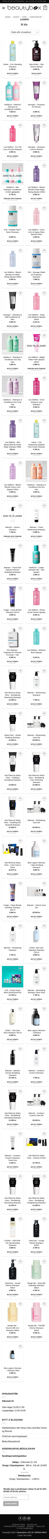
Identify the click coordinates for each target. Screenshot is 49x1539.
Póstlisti (40, 1526)
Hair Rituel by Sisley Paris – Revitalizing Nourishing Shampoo (12, 1200)
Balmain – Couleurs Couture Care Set (36, 1114)
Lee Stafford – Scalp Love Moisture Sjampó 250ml (36, 317)
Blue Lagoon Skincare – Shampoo (36, 1031)
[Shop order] (24, 32)
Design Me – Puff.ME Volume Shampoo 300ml (36, 1328)
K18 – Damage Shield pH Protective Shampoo (36, 274)
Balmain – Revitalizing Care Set (36, 821)
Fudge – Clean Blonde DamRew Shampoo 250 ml (12, 907)
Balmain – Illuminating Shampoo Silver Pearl (36, 991)
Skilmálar (32, 1525)
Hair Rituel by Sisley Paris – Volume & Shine (36, 1157)
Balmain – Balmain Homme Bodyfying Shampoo (12, 1073)
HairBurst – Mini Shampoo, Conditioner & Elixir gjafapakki (12, 189)
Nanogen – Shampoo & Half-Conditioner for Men (12, 317)
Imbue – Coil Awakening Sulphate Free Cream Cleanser (36, 444)
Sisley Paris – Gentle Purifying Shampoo (12, 736)
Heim (7, 17)
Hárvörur (36, 17)
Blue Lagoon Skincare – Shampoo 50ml (12, 1369)
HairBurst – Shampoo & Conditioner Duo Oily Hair (12, 359)
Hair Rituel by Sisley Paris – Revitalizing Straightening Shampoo (36, 1200)
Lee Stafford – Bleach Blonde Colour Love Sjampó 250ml (12, 487)
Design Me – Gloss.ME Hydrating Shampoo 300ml (36, 1285)
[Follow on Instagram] (25, 1518)
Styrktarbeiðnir (25, 1528)
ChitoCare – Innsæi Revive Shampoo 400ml (12, 1285)
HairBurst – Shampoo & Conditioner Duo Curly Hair (12, 402)
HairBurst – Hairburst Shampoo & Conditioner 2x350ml (12, 107)
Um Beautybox (18, 1525)
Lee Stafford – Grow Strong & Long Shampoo (36, 402)
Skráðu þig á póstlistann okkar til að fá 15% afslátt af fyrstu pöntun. (24, 1490)
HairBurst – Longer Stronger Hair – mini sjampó (36, 570)
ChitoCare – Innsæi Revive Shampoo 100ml (36, 1243)
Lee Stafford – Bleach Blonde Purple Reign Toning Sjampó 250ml (36, 189)
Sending (30, 1526)
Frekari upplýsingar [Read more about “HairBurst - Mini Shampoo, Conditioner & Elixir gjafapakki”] (12, 198)
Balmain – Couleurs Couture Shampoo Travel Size (12, 1158)
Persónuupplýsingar (14, 1526)
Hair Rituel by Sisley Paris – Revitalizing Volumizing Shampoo (12, 695)
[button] (3, 8)
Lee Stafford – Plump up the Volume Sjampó (36, 611)
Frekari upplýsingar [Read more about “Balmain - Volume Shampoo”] (12, 536)
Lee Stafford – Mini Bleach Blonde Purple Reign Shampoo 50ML (12, 444)
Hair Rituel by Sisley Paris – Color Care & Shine (12, 865)
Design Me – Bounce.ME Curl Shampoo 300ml (12, 1328)
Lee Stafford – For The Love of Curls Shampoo (12, 148)
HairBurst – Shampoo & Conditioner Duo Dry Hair (36, 487)
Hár (24, 17)
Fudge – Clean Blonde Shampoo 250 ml (12, 611)
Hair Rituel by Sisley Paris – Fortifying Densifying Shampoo (12, 777)
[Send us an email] (29, 1518)
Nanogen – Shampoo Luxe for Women (36, 148)
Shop (16, 17)
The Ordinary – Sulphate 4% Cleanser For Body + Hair (12, 652)
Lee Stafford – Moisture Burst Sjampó (36, 651)
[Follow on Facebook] (20, 1518)
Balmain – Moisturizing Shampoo (36, 694)
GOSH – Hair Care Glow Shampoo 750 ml (13, 1031)
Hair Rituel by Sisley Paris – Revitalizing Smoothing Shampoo (12, 1115)
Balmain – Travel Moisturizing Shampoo (36, 528)
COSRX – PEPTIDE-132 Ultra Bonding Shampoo (12, 1243)
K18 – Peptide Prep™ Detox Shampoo (12, 231)
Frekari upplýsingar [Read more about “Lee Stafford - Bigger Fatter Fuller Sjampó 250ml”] (36, 368)
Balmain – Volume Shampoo (12, 528)
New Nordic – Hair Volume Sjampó (36, 65)
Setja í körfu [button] (12, 73)
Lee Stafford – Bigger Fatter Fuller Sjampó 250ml (36, 359)
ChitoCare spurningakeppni (14, 1436)
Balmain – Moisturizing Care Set (36, 736)
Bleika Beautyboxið (11, 1441)
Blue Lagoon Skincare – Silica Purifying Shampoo (36, 865)
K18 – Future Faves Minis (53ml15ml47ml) (12, 991)
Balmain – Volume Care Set (36, 906)
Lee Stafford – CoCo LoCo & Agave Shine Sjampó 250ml (36, 232)
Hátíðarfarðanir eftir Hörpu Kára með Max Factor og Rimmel (24, 1429)
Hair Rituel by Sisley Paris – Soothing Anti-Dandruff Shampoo (12, 822)
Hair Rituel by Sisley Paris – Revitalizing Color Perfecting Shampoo (36, 778)
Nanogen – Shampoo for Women (36, 106)
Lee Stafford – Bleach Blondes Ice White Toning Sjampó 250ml (12, 274)
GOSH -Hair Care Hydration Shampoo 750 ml (36, 950)
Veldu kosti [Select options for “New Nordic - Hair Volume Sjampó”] (36, 73)
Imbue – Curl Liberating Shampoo (12, 65)
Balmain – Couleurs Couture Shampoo (36, 1072)
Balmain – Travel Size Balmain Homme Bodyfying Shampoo (12, 570)
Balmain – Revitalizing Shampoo (12, 949)
